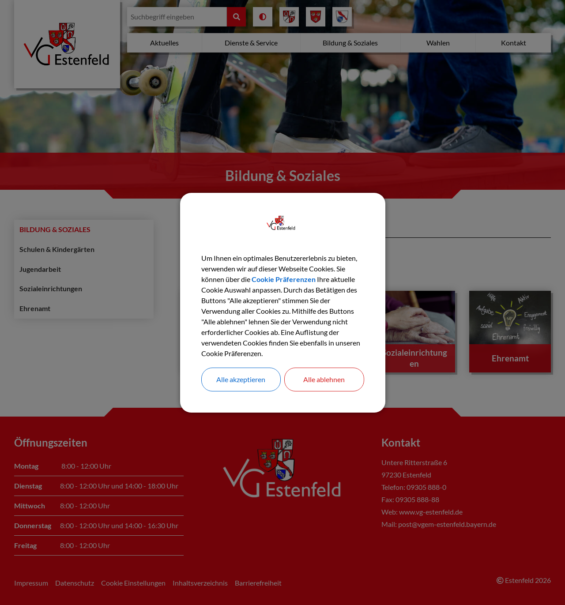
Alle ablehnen (324, 379)
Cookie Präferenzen (284, 279)
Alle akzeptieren (240, 379)
